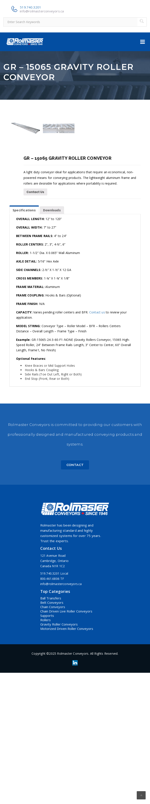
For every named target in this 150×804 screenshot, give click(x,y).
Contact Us (35, 323)
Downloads (52, 341)
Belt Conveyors (51, 734)
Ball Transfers (50, 729)
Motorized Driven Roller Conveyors (66, 760)
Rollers (45, 751)
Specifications (24, 341)
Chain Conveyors (52, 738)
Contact (75, 596)
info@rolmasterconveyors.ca (42, 11)
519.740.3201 (30, 7)
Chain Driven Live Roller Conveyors (66, 742)
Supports (47, 747)
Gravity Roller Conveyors (59, 755)
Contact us (97, 443)
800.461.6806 (49, 710)
